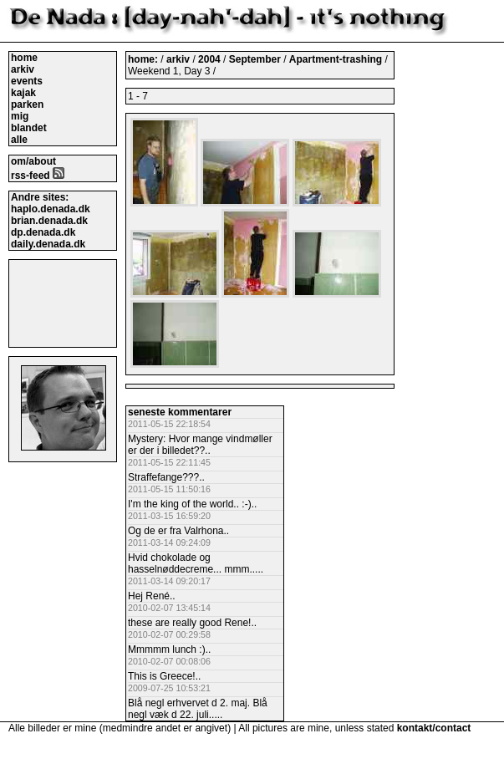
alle (19, 139)
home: (144, 59)
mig (19, 116)
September (256, 59)
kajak (23, 93)
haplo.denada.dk (50, 209)
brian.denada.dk (49, 221)
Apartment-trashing (337, 59)
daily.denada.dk (48, 244)
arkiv (22, 69)
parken (27, 104)
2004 (209, 59)
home (24, 58)
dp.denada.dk (43, 232)
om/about (33, 161)
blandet (29, 128)
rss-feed (37, 175)
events (27, 81)
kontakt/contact (434, 728)
